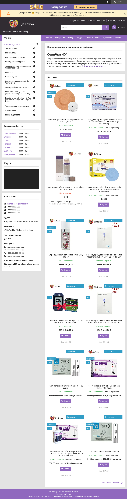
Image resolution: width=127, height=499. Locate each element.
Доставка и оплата (112, 37)
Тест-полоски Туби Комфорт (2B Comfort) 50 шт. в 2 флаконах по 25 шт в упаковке (66, 453)
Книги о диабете (12, 115)
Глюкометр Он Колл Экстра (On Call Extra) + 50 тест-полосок (66, 321)
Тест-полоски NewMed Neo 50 (104, 451)
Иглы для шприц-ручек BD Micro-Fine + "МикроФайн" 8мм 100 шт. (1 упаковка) (104, 121)
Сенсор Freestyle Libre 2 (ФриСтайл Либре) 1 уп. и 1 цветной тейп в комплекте (104, 189)
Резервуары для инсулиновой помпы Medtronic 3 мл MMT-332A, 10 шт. (104, 321)
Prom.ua (75, 492)
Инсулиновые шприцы (15, 57)
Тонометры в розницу (94, 66)
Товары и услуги (63, 37)
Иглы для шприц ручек (15, 62)
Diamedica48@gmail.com (17, 204)
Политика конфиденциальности (87, 496)
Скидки (79, 37)
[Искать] (105, 27)
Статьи (89, 37)
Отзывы (79, 43)
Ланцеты (9, 72)
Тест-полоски (11, 48)
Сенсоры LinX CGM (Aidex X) (17, 87)
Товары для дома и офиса (17, 106)
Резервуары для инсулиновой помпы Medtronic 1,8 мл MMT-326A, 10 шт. (104, 256)
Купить (67, 135)
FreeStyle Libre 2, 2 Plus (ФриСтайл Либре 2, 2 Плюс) (17, 93)
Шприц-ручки (11, 77)
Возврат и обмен (53, 43)
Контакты (68, 43)
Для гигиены (10, 111)
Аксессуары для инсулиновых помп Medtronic (18, 67)
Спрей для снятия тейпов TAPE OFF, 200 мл (66, 256)
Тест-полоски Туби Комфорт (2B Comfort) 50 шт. (104, 387)
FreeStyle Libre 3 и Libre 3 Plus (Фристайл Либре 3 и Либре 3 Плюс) (18, 100)
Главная (48, 37)
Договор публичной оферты (99, 43)
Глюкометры (10, 53)
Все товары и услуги (111, 482)
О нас (97, 37)
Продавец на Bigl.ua (63, 494)
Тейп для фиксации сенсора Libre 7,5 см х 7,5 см (65, 120)
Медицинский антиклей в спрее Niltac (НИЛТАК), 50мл (65, 188)
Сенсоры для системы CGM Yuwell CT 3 (17, 82)
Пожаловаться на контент (63, 496)
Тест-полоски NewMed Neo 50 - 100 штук (65, 387)
